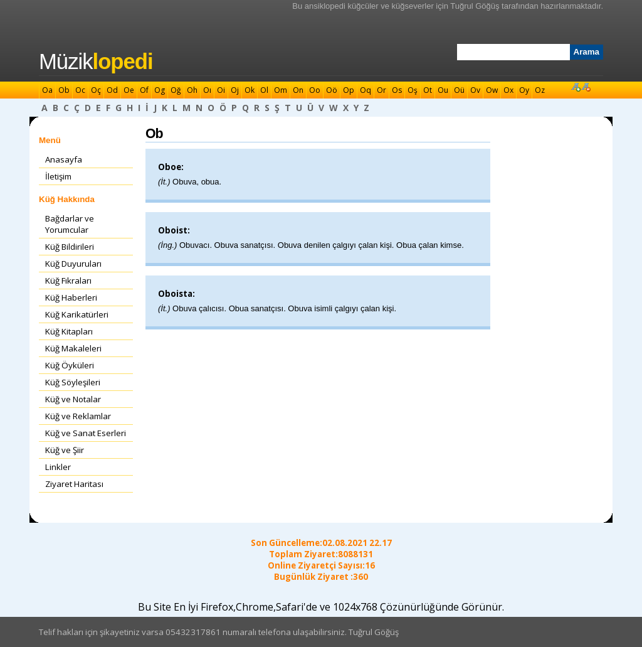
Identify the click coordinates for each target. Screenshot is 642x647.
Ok (250, 90)
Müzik (96, 61)
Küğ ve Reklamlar (78, 416)
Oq (365, 90)
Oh (192, 90)
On (298, 90)
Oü (459, 90)
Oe (129, 90)
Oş (413, 90)
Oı (207, 90)
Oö (331, 90)
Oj (235, 90)
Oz (540, 90)
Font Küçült (586, 87)
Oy (524, 90)
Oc (80, 90)
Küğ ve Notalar (73, 399)
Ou (443, 90)
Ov (475, 90)
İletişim (58, 176)
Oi (221, 90)
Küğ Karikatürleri (76, 314)
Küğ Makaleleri (73, 348)
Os (397, 90)
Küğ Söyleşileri (72, 382)
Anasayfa (63, 159)
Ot (427, 90)
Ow (492, 90)
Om (280, 90)
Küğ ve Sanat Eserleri (85, 433)
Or (381, 90)
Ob (64, 90)
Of (144, 90)
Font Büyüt (576, 87)
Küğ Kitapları (69, 331)
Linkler (58, 467)
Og (159, 90)
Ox (508, 90)
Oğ (176, 90)
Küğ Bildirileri (69, 246)
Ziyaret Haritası (74, 483)
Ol (264, 90)
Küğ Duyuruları (73, 263)
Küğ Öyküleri (69, 365)
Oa (47, 90)
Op (348, 90)
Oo (314, 90)
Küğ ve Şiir (64, 450)
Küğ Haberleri (71, 297)
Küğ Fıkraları (68, 280)
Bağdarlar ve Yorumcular (69, 224)
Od (112, 90)
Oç (96, 90)
